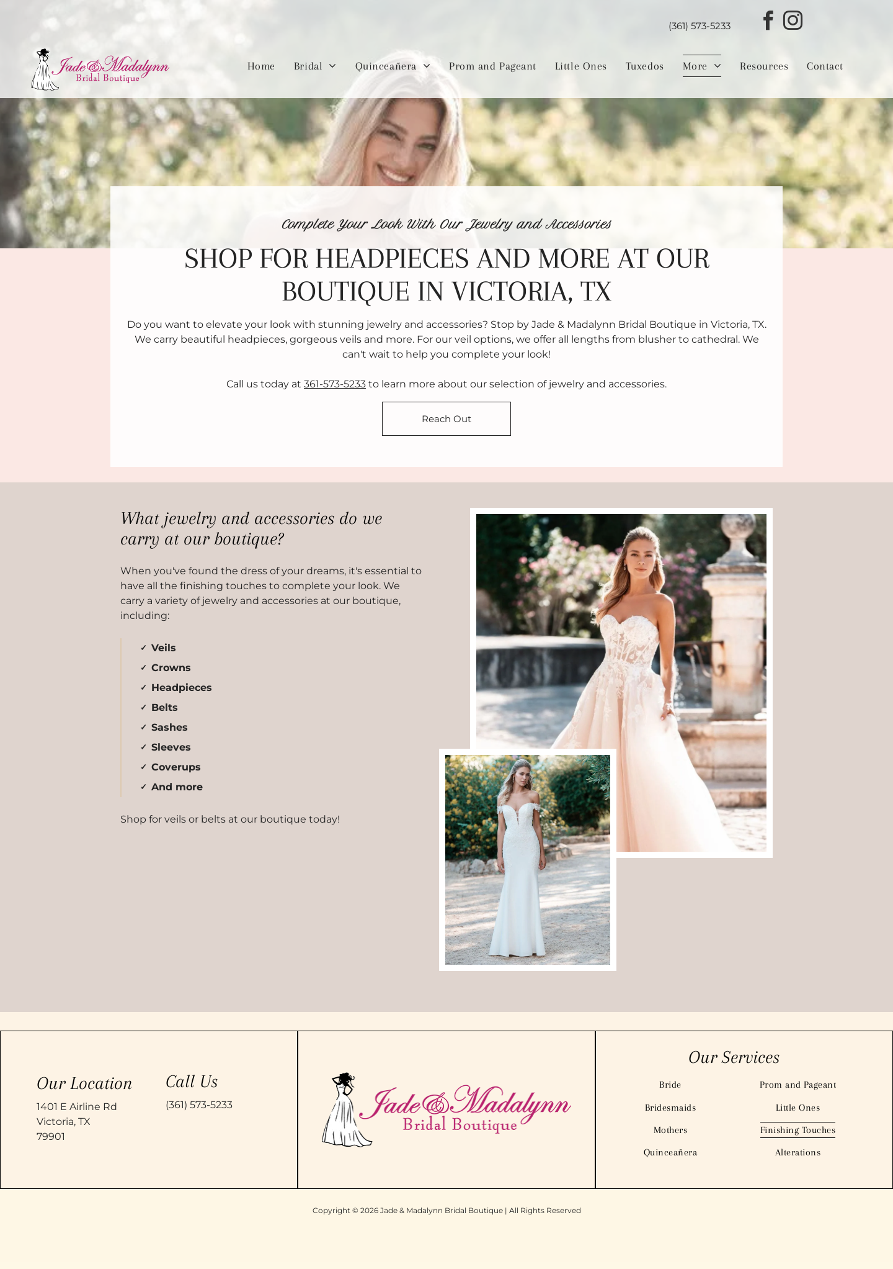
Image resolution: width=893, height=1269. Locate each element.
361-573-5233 (335, 384)
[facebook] (768, 22)
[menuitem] (261, 66)
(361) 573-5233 (199, 1105)
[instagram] (792, 22)
